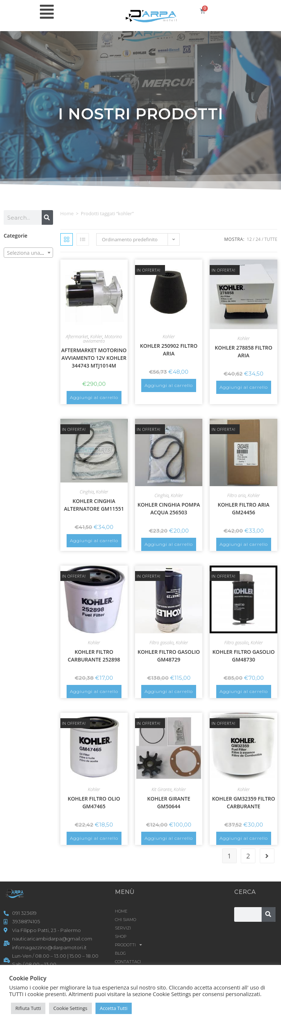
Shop (120, 936)
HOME (121, 911)
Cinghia (87, 492)
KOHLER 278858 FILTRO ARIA (243, 351)
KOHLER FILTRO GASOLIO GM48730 (243, 655)
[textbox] (28, 253)
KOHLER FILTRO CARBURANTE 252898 (94, 655)
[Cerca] (47, 217)
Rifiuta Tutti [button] (28, 1008)
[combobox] (28, 252)
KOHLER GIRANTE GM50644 (168, 802)
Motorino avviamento (102, 338)
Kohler (96, 336)
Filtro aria (236, 495)
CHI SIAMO (125, 919)
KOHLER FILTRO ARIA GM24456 (243, 508)
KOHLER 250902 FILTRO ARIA (168, 349)
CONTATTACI (128, 961)
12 (249, 239)
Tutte (271, 239)
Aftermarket (77, 336)
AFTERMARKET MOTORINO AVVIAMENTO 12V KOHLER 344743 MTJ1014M (94, 358)
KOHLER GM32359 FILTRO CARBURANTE (243, 802)
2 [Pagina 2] (248, 855)
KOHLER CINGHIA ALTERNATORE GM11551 (94, 504)
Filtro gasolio (161, 643)
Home (67, 213)
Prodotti (128, 945)
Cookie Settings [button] (70, 1008)
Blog (120, 953)
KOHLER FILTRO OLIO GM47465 (94, 802)
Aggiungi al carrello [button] (94, 397)
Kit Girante (161, 789)
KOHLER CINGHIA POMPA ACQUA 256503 (169, 508)
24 (258, 239)
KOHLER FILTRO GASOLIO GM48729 (169, 655)
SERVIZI (123, 928)
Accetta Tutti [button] (114, 1008)
